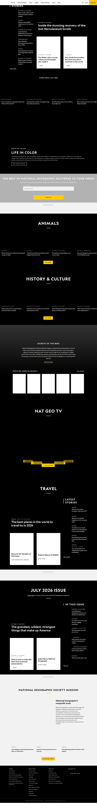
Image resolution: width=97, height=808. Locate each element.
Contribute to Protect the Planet (55, 788)
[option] (13, 98)
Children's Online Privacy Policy (16, 782)
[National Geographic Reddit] (87, 776)
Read (40, 70)
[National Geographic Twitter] (75, 776)
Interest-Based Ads (13, 784)
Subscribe (30, 600)
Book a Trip (31, 780)
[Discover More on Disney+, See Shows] (48, 376)
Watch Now (48, 367)
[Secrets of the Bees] (33, 389)
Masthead (31, 796)
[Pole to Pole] (48, 389)
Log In (86, 2)
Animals (13, 2)
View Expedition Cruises (20, 565)
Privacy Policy (12, 778)
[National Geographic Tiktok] (84, 776)
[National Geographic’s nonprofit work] (48, 716)
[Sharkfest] (19, 389)
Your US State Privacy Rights (15, 780)
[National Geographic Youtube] (78, 776)
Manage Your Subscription (54, 782)
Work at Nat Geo (52, 784)
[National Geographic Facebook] (72, 776)
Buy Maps (31, 782)
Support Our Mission (33, 794)
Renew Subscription (52, 780)
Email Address (26, 190)
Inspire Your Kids (32, 784)
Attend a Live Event (33, 778)
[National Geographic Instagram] (69, 776)
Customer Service (52, 778)
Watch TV (31, 790)
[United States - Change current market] (74, 778)
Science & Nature (45, 2)
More (59, 2)
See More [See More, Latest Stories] (13, 73)
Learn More (42, 669)
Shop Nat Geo (32, 786)
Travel (30, 2)
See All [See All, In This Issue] (65, 670)
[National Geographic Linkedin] (81, 776)
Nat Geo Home (32, 776)
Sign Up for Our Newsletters (54, 786)
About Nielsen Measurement (15, 786)
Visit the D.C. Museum (33, 788)
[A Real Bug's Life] (77, 389)
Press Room (31, 798)
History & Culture (22, 2)
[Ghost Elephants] (62, 389)
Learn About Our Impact (34, 792)
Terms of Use (12, 776)
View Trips (42, 563)
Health (36, 2)
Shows (53, 2)
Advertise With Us (33, 800)
